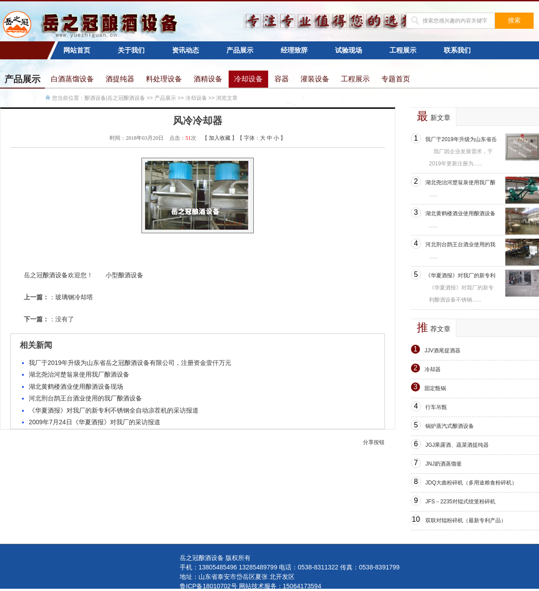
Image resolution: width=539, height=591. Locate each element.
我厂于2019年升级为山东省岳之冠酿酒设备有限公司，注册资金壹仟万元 (130, 362)
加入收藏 (219, 138)
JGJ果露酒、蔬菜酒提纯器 (457, 445)
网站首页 (76, 50)
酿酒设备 (55, 275)
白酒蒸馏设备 (72, 79)
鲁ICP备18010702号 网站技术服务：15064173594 (250, 586)
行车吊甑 (436, 407)
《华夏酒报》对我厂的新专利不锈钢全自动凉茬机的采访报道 (114, 410)
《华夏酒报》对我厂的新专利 (460, 275)
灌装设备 (314, 79)
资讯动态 (185, 50)
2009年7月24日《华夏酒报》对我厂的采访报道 (94, 422)
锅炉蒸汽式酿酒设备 (449, 426)
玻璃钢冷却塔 (74, 297)
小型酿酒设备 (124, 275)
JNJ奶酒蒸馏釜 (443, 464)
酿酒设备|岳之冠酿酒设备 (114, 98)
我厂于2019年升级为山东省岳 (461, 139)
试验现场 (348, 50)
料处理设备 (164, 79)
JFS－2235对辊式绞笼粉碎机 (460, 501)
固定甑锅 (435, 388)
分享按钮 (373, 442)
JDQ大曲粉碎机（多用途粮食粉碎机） (471, 483)
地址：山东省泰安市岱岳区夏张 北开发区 (237, 576)
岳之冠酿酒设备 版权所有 (215, 557)
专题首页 (395, 79)
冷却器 (432, 369)
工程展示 (402, 50)
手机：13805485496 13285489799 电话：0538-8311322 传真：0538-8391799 (290, 567)
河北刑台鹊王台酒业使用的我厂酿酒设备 (85, 398)
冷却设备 (248, 79)
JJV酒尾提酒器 (442, 350)
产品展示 (239, 50)
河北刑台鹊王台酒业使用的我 (460, 244)
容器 (281, 79)
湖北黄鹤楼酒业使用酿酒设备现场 (76, 386)
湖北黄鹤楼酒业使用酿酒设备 (460, 213)
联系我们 (457, 50)
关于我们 (131, 50)
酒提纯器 (120, 79)
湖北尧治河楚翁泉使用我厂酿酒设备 (79, 374)
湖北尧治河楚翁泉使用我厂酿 (460, 182)
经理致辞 (294, 50)
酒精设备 (208, 79)
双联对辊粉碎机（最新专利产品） (465, 520)
